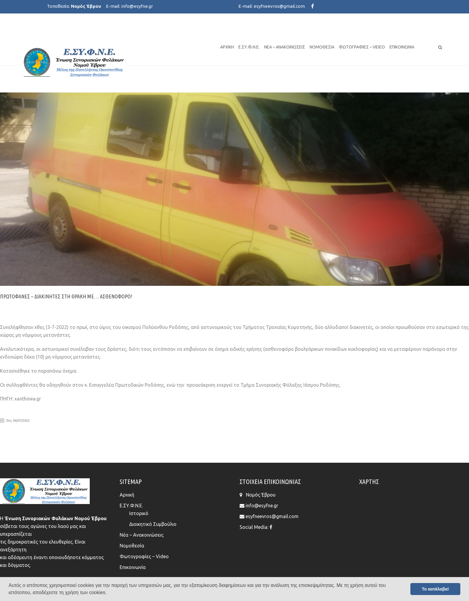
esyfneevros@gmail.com (279, 6)
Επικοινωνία (401, 47)
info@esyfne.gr (137, 6)
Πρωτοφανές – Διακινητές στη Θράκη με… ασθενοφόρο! (66, 296)
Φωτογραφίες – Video (362, 47)
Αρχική (227, 47)
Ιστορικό (138, 513)
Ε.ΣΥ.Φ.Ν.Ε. (249, 47)
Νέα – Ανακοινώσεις (284, 47)
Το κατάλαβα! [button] (435, 589)
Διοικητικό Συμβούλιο (152, 524)
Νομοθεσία (322, 47)
